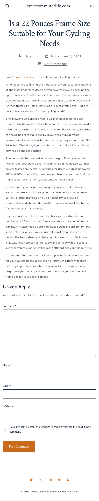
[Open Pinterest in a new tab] (68, 480)
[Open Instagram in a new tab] (50, 480)
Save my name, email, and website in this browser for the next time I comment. (50, 429)
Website (8, 406)
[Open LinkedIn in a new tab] (59, 480)
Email (7, 386)
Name (7, 365)
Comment (9, 306)
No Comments (55, 63)
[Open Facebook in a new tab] (31, 480)
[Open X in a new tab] (41, 480)
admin (34, 56)
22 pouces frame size (23, 77)
